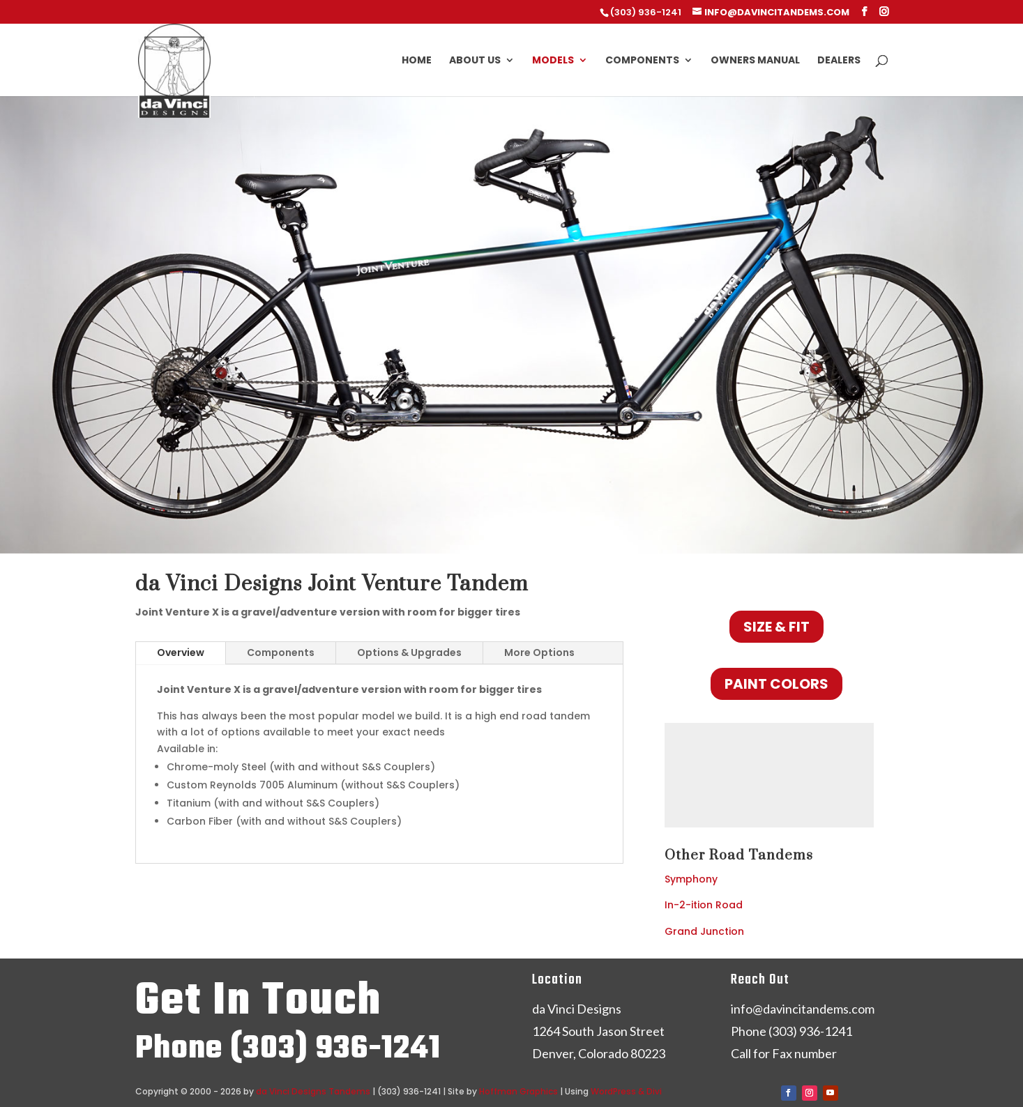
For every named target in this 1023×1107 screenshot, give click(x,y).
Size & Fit (776, 626)
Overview (180, 652)
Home (417, 61)
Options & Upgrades (409, 652)
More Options (539, 652)
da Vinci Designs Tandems (313, 1091)
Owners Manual (755, 61)
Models (553, 61)
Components (642, 61)
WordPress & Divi (626, 1091)
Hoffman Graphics (518, 1091)
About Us (475, 61)
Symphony (691, 879)
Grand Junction (704, 931)
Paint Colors (776, 684)
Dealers (839, 61)
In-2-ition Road (704, 905)
